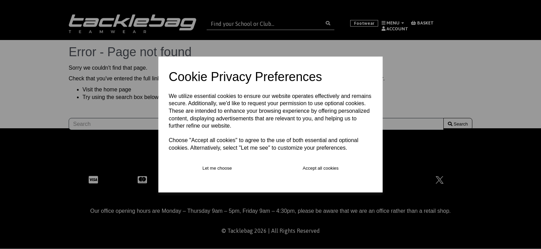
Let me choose (217, 168)
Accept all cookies (320, 168)
